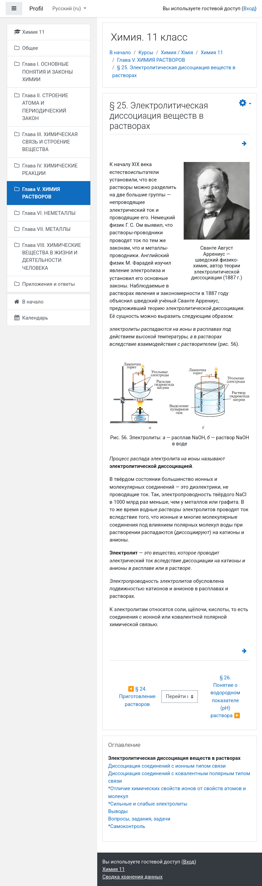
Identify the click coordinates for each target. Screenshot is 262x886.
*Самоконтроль (126, 826)
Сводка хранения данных (132, 877)
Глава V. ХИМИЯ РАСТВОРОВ (151, 60)
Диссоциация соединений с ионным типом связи (166, 766)
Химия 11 (212, 52)
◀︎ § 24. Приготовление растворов (138, 696)
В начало (120, 52)
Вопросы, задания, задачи (139, 819)
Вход (249, 8)
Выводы (118, 811)
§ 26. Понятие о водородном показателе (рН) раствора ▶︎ (226, 697)
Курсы (146, 52)
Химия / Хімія (177, 52)
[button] (245, 103)
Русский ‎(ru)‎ (68, 8)
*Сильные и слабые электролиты (147, 804)
